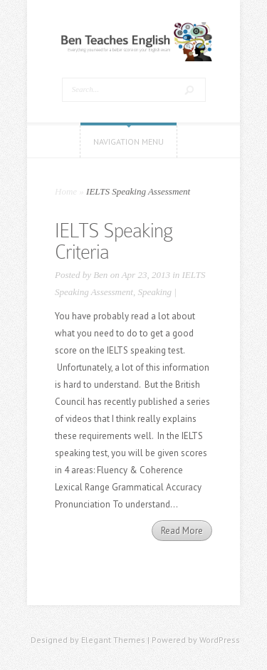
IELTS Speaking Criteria (113, 241)
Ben (100, 274)
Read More (182, 531)
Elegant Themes (113, 639)
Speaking (154, 292)
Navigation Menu (128, 141)
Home (66, 191)
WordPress (219, 639)
